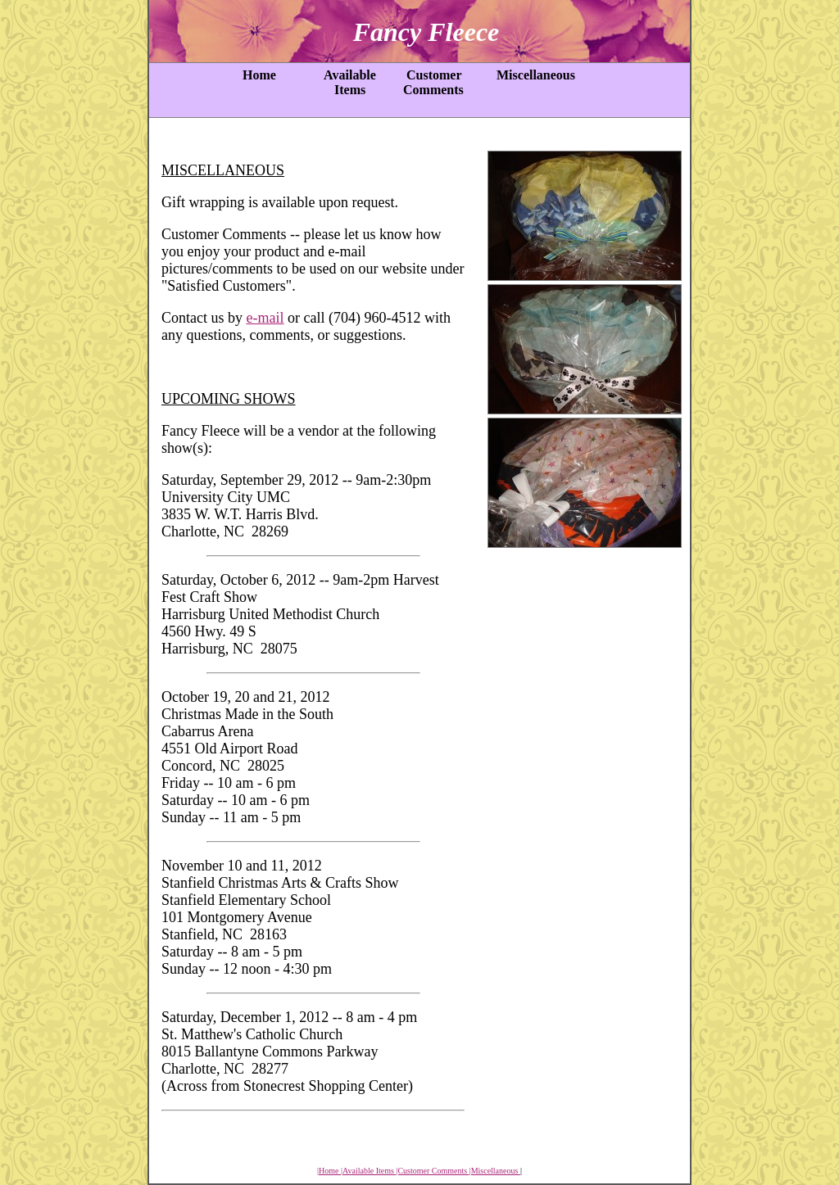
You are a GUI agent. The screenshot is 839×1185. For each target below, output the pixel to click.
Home (256, 75)
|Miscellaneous (494, 1170)
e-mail (265, 318)
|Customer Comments (432, 1170)
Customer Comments (432, 82)
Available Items (347, 82)
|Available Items (368, 1170)
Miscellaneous (532, 75)
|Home (329, 1170)
